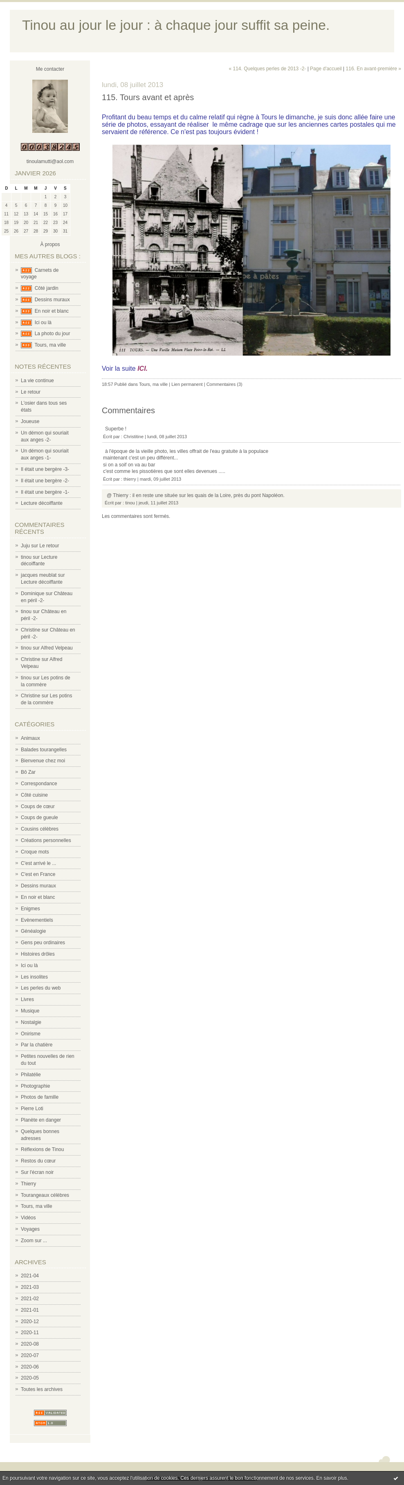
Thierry (28, 1184)
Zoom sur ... (34, 1240)
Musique (30, 1011)
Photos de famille (39, 1097)
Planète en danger (41, 1120)
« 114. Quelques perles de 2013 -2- (267, 69)
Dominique (32, 593)
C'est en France (38, 874)
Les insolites (34, 977)
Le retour (30, 392)
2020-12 (30, 1321)
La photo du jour (52, 333)
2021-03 (30, 1287)
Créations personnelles (46, 840)
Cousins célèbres (39, 829)
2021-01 (30, 1310)
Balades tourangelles (44, 750)
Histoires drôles (38, 954)
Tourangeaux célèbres (45, 1195)
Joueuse (30, 421)
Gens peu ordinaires (43, 942)
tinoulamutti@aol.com (50, 161)
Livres (27, 999)
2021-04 (30, 1276)
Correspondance (39, 783)
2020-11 (30, 1332)
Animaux (30, 738)
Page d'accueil (326, 69)
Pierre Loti (32, 1108)
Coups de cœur (38, 806)
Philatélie (31, 1074)
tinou (26, 557)
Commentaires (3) (224, 384)
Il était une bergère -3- (45, 469)
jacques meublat (38, 575)
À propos (50, 244)
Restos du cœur (38, 1161)
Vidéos (28, 1218)
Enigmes (30, 909)
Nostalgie (31, 1022)
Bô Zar (28, 772)
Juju (25, 546)
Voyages (30, 1229)
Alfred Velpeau (57, 648)
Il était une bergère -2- (45, 481)
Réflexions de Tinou (42, 1149)
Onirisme (30, 1034)
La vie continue (37, 380)
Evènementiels (37, 920)
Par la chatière (36, 1045)
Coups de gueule (39, 817)
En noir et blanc (52, 311)
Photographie (35, 1086)
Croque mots (35, 852)
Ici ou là (43, 322)
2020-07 (30, 1355)
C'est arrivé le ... (38, 863)
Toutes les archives (42, 1389)
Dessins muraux (52, 299)
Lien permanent (186, 384)
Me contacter (50, 69)
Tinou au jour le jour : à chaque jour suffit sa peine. (176, 25)
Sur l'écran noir (37, 1172)
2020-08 (30, 1344)
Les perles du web (41, 988)
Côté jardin (46, 288)
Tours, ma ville (50, 345)
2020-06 (30, 1367)
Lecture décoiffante (42, 503)
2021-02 (30, 1298)
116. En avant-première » (373, 69)
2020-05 (30, 1378)
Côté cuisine (34, 795)
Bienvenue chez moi (43, 761)
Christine (30, 630)
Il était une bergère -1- (45, 492)
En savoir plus (331, 1478)
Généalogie (33, 931)
